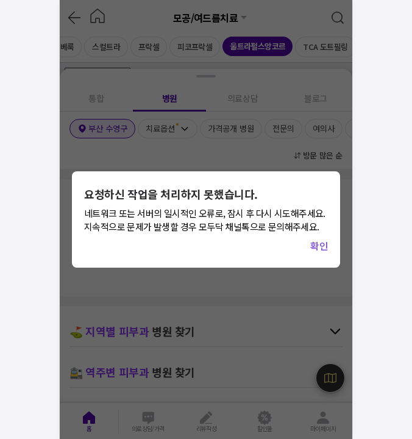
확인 (319, 245)
